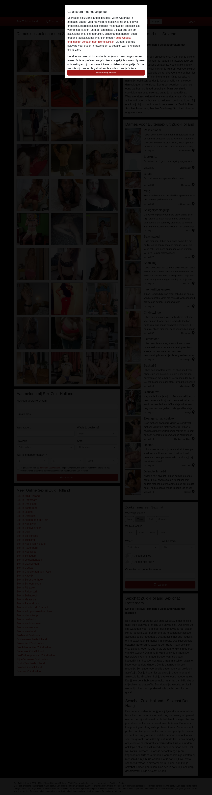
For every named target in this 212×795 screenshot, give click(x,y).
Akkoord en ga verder (106, 72)
